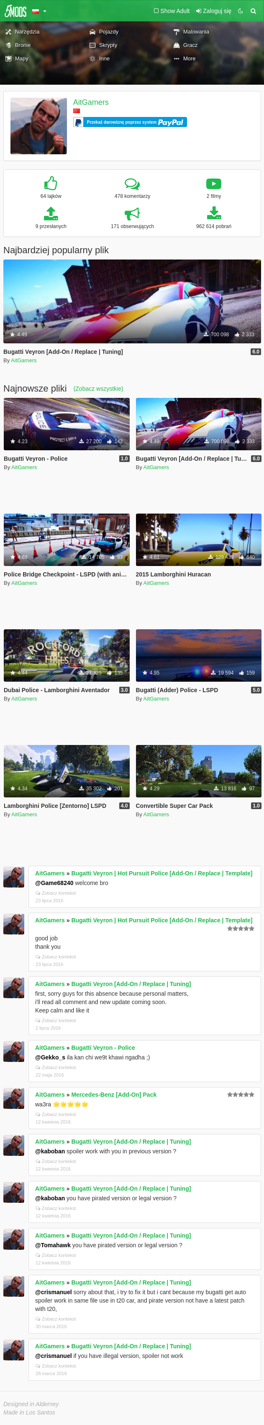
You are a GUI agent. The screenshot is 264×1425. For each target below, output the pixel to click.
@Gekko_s (50, 1057)
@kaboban (50, 1151)
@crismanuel (53, 1292)
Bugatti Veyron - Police (103, 1047)
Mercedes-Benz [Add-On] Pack (113, 1094)
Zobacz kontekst (56, 892)
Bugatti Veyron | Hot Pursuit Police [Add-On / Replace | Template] (161, 873)
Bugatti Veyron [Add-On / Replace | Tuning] (131, 984)
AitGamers (91, 102)
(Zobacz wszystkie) (98, 388)
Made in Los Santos (29, 1412)
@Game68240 (54, 883)
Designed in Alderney (31, 1404)
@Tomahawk (53, 1245)
